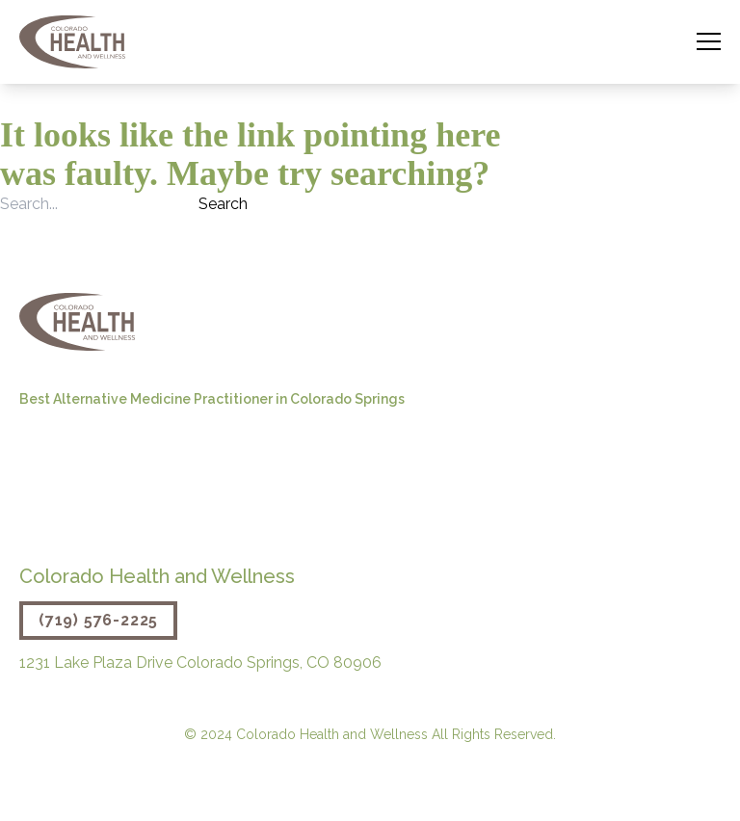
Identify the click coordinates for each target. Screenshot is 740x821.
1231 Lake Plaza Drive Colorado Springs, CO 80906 (200, 662)
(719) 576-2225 (98, 620)
